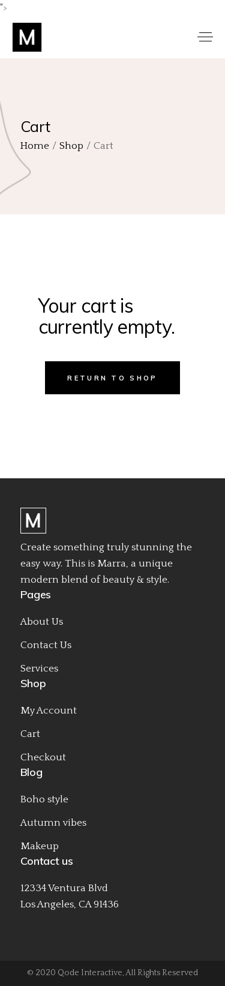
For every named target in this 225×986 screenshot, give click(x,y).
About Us (41, 621)
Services (39, 668)
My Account (48, 710)
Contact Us (45, 645)
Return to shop (112, 378)
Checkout (43, 757)
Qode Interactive (90, 973)
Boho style (44, 799)
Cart (30, 734)
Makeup (39, 846)
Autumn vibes (53, 822)
